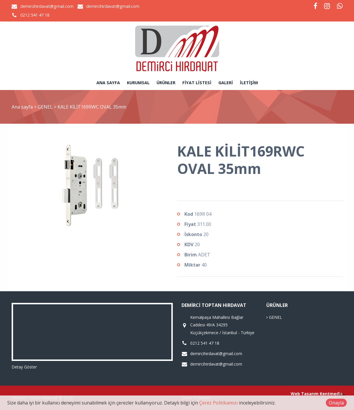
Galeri (225, 82)
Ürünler (166, 82)
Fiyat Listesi (196, 82)
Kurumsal (138, 82)
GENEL (46, 107)
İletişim (249, 82)
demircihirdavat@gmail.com (46, 6)
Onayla (336, 403)
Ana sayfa (108, 82)
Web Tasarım (305, 393)
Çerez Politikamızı (218, 403)
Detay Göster (24, 367)
